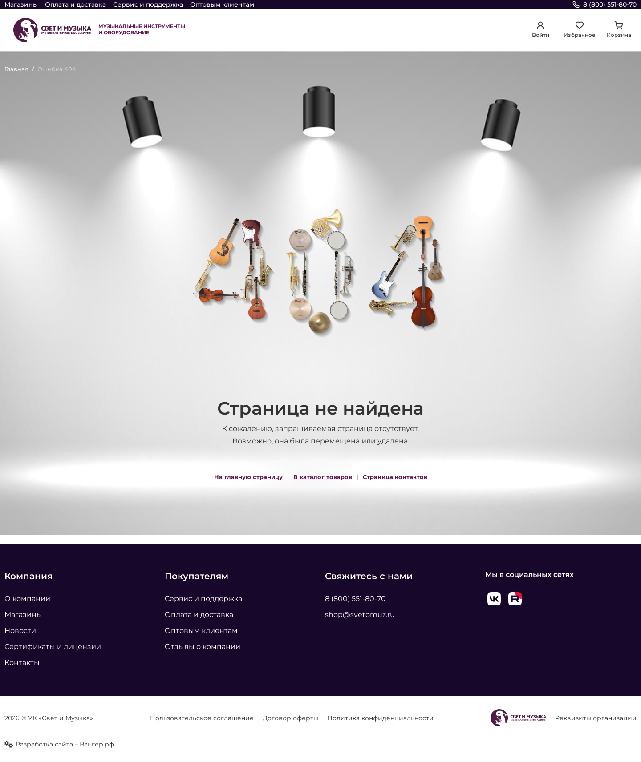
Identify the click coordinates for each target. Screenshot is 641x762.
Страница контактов (395, 476)
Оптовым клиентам (222, 4)
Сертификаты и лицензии (52, 646)
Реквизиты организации (596, 718)
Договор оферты (290, 718)
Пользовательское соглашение (202, 718)
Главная (16, 69)
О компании (27, 598)
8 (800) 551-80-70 (355, 598)
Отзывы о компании (202, 646)
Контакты (22, 662)
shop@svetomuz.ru (360, 614)
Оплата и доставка (75, 4)
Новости (20, 630)
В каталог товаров (322, 476)
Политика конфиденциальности (380, 718)
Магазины (21, 4)
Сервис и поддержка (148, 4)
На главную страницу (248, 476)
